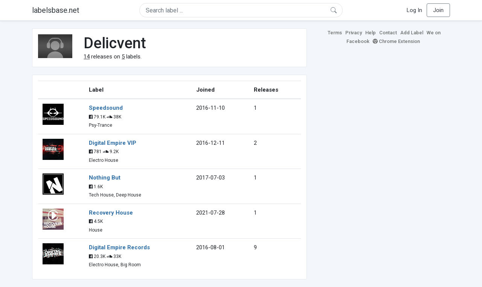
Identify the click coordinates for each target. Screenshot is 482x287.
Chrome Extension (396, 41)
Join (438, 10)
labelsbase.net (55, 10)
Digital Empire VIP (112, 143)
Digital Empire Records (119, 247)
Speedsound (106, 107)
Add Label (411, 32)
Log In (414, 10)
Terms (335, 32)
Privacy (353, 32)
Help (370, 32)
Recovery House (111, 212)
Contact (388, 32)
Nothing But (104, 177)
